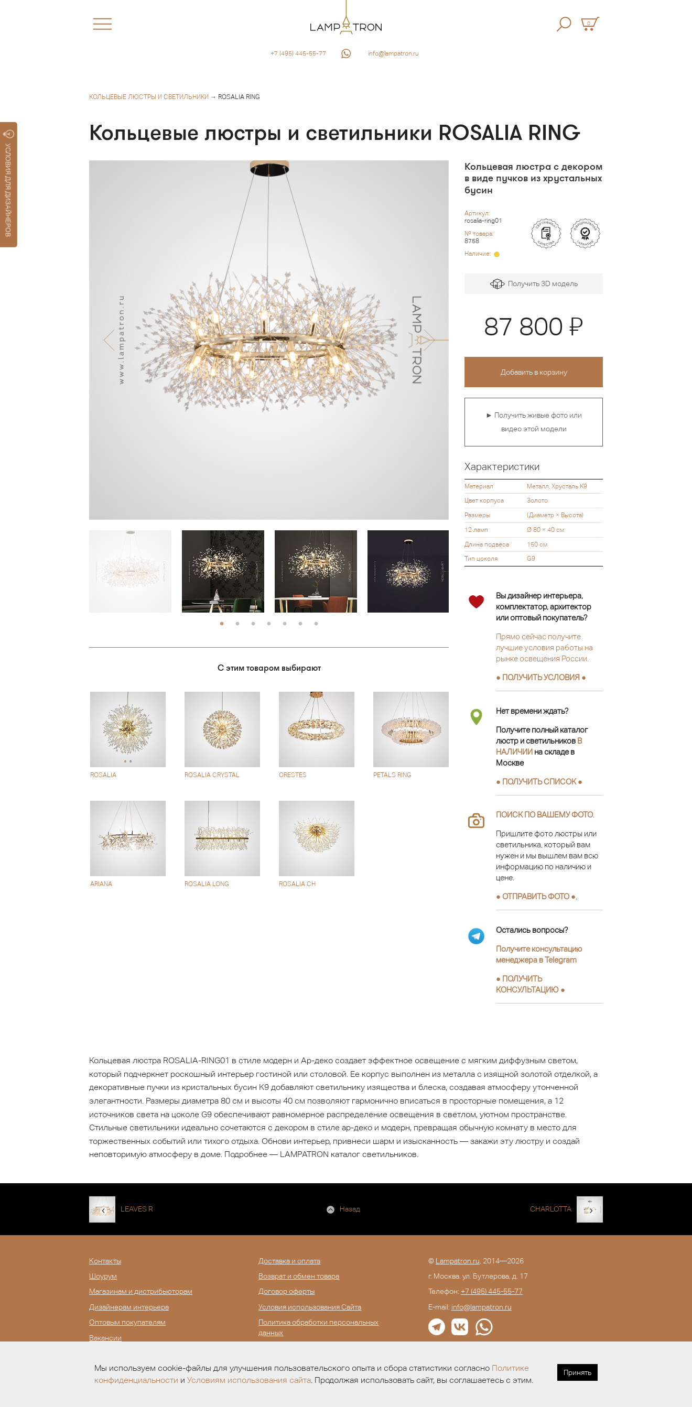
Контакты (105, 1261)
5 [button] (284, 624)
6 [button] (300, 624)
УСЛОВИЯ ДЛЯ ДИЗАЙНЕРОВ (8, 183)
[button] (108, 340)
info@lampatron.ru (393, 53)
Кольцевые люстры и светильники (149, 97)
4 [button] (269, 624)
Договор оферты (286, 1291)
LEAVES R (137, 1209)
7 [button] (316, 624)
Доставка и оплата (289, 1261)
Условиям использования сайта (249, 1380)
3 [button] (253, 624)
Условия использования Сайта (309, 1307)
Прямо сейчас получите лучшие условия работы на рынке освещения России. (544, 647)
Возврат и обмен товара (298, 1276)
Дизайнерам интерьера (129, 1307)
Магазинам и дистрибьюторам (140, 1291)
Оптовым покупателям (127, 1322)
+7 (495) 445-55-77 (298, 53)
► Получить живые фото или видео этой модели (533, 422)
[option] (269, 340)
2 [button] (237, 624)
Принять (577, 1372)
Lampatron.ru (458, 1261)
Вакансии (105, 1338)
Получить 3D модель (534, 284)
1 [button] (222, 624)
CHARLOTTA (550, 1209)
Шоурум (103, 1276)
